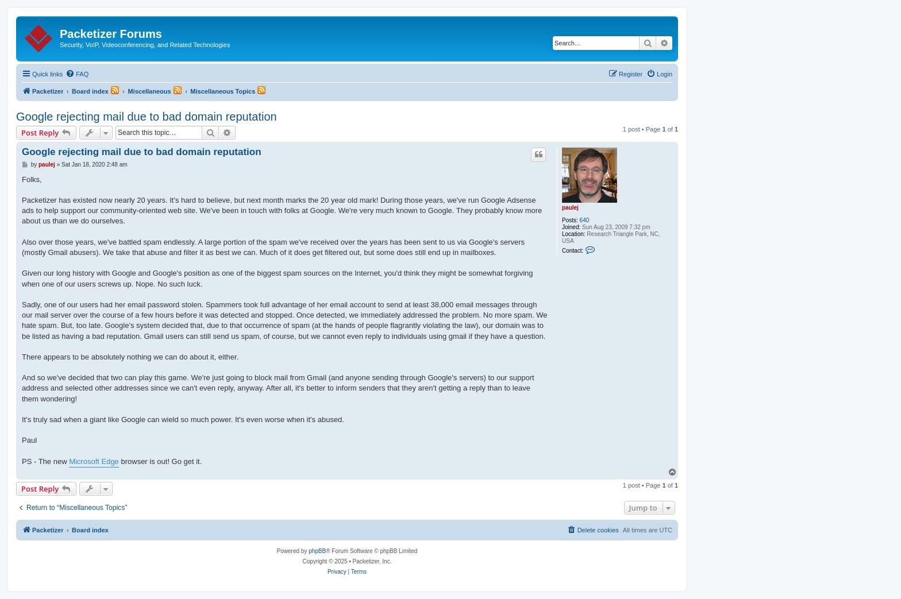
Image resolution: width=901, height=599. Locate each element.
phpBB (317, 551)
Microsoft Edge (94, 461)
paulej (570, 207)
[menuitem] (77, 74)
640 (585, 220)
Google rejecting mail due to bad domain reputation (146, 116)
